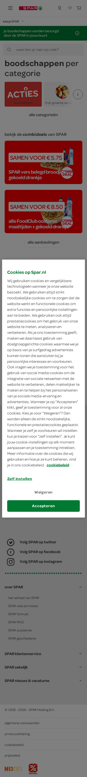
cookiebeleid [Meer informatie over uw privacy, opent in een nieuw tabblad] (58, 465)
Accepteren (43, 505)
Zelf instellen (19, 478)
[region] (43, 389)
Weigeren (43, 492)
